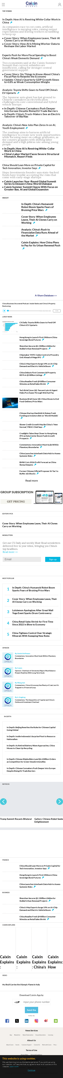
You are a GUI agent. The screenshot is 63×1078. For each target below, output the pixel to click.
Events (17, 1045)
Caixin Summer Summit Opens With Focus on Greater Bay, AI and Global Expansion (31, 188)
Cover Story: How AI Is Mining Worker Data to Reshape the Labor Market (32, 45)
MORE (56, 310)
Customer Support (27, 1045)
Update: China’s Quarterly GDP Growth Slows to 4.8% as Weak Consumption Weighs (31, 81)
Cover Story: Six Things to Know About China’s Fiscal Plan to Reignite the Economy (32, 75)
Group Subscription (40, 1035)
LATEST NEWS (7, 317)
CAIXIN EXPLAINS (8, 925)
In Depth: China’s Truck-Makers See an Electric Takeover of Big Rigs (32, 115)
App (11, 1035)
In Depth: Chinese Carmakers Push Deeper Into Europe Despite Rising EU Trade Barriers (31, 109)
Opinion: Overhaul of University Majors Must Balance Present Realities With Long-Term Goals (35, 672)
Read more (31, 480)
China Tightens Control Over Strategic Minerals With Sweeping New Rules (32, 634)
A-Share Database (46, 295)
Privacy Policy (24, 1054)
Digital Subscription (28, 1035)
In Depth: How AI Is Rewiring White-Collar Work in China (29, 149)
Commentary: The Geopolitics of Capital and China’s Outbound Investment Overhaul (34, 701)
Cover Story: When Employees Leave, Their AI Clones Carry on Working (32, 39)
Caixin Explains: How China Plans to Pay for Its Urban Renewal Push (40, 245)
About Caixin (9, 1045)
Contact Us (37, 1045)
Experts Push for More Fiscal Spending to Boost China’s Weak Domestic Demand (29, 57)
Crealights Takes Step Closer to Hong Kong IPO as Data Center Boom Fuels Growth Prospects (38, 435)
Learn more (13, 1066)
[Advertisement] (31, 842)
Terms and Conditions (36, 1054)
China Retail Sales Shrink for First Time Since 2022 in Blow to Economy (32, 623)
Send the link (31, 1011)
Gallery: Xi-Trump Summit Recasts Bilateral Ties (22, 820)
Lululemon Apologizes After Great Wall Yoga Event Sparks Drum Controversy (32, 611)
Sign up (53, 559)
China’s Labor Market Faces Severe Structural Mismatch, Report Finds (31, 155)
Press (55, 1045)
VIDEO (4, 975)
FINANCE (5, 860)
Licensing (50, 1035)
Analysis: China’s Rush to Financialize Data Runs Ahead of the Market (39, 232)
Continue (31, 1070)
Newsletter (17, 1035)
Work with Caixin (46, 1045)
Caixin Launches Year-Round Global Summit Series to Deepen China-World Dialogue (30, 182)
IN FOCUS (5, 784)
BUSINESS (6, 892)
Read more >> (10, 552)
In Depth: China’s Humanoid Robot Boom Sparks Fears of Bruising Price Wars (37, 206)
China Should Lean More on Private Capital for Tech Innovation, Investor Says (28, 167)
